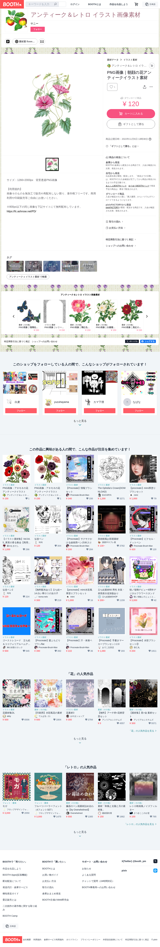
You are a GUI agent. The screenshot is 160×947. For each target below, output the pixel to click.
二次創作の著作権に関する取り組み (20, 908)
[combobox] (42, 4)
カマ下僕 (98, 402)
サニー (34, 23)
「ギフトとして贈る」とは (123, 146)
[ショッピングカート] (136, 4)
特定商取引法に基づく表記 (119, 239)
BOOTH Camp (10, 916)
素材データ (113, 59)
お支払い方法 (116, 228)
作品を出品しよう (119, 4)
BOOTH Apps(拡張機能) (15, 875)
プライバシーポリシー (90, 940)
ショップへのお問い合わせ (119, 245)
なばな (137, 402)
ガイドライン (72, 940)
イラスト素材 (130, 59)
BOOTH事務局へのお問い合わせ (98, 887)
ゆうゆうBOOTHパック (139, 186)
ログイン (75, 4)
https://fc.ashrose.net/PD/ (21, 211)
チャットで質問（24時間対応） (98, 881)
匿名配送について (12, 881)
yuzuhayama (61, 402)
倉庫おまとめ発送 (51, 893)
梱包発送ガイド (11, 893)
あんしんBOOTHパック (116, 186)
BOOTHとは (94, 4)
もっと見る (80, 424)
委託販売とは (9, 899)
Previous (13, 316)
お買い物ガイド (50, 875)
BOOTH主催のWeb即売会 (55, 899)
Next (146, 316)
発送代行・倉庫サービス (15, 887)
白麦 (17, 402)
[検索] (55, 4)
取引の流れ (114, 221)
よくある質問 (89, 875)
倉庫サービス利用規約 (54, 940)
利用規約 (37, 940)
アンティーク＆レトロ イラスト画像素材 (80, 294)
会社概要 (27, 940)
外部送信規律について (113, 940)
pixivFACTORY (112, 207)
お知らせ (86, 868)
